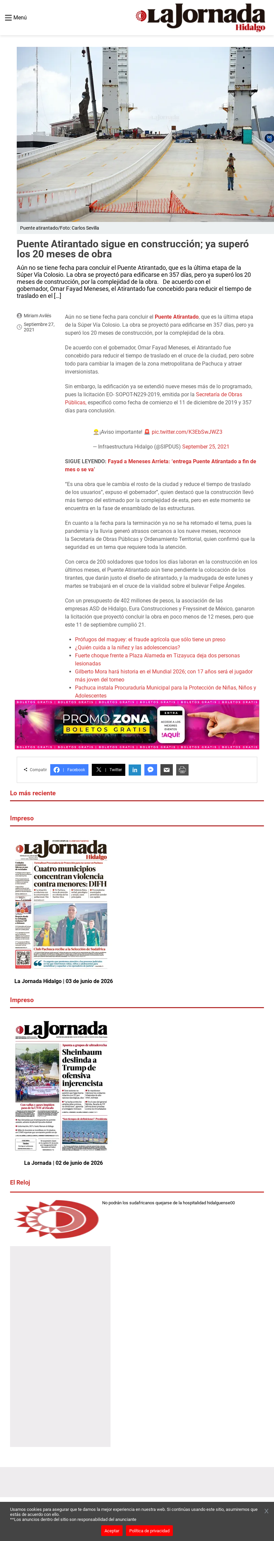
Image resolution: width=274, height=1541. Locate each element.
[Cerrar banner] (266, 1511)
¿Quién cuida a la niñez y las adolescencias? (127, 647)
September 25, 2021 (205, 446)
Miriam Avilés (37, 315)
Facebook (69, 770)
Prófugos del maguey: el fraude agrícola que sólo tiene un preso (150, 639)
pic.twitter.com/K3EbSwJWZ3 (187, 432)
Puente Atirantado (177, 317)
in (134, 770)
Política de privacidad (149, 1530)
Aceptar (112, 1530)
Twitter (108, 769)
